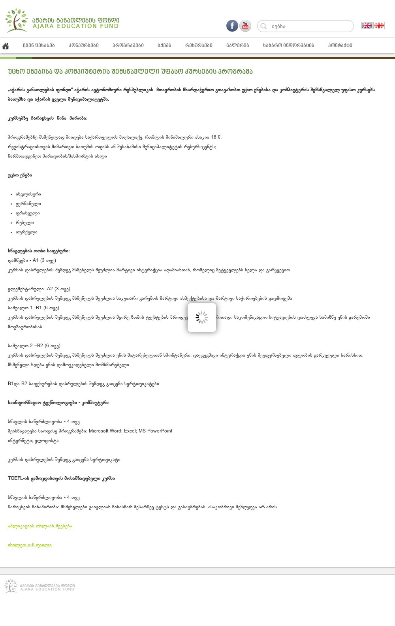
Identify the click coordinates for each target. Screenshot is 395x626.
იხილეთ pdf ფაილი (30, 545)
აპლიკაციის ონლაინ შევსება (40, 526)
